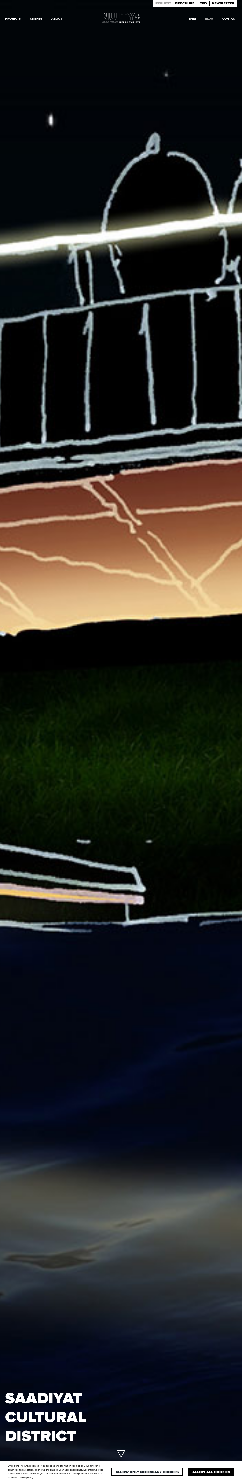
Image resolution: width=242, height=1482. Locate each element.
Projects (13, 18)
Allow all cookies (211, 1472)
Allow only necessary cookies (147, 1472)
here (96, 1473)
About (56, 18)
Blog (209, 18)
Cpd (203, 3)
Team (191, 18)
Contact (229, 18)
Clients (36, 18)
